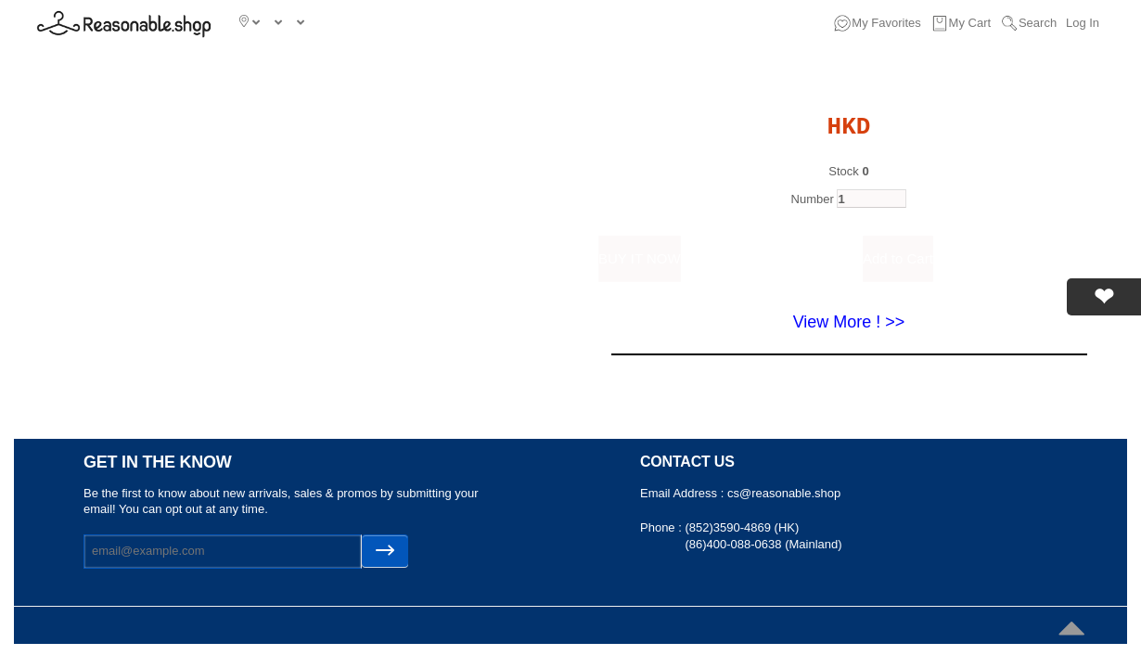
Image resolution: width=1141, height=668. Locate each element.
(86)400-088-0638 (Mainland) (763, 544)
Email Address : (683, 493)
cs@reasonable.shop (783, 493)
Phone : (662, 527)
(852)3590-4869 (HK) (742, 527)
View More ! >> (849, 322)
